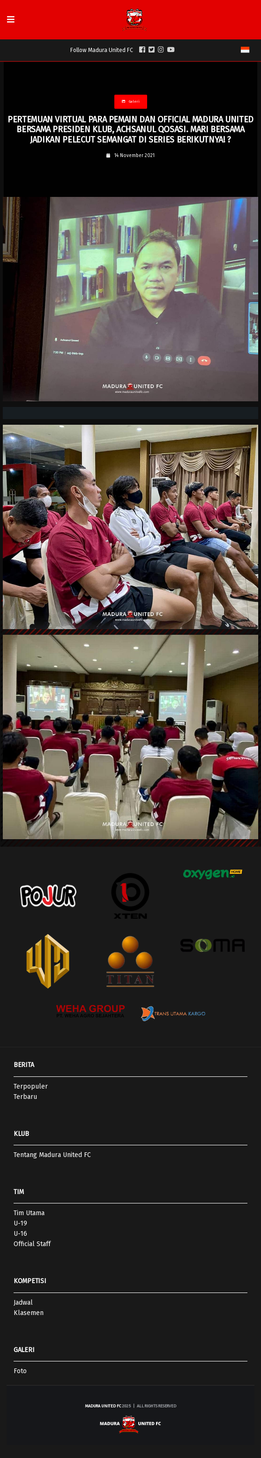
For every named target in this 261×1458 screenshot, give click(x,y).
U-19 (20, 1223)
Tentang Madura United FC (52, 1155)
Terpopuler (31, 1086)
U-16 (20, 1234)
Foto (20, 1371)
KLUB (21, 1134)
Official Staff (32, 1244)
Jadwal (23, 1303)
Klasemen (29, 1313)
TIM (19, 1192)
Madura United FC (103, 1406)
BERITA (24, 1065)
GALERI (24, 1350)
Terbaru (25, 1097)
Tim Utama (29, 1213)
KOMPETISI (30, 1281)
